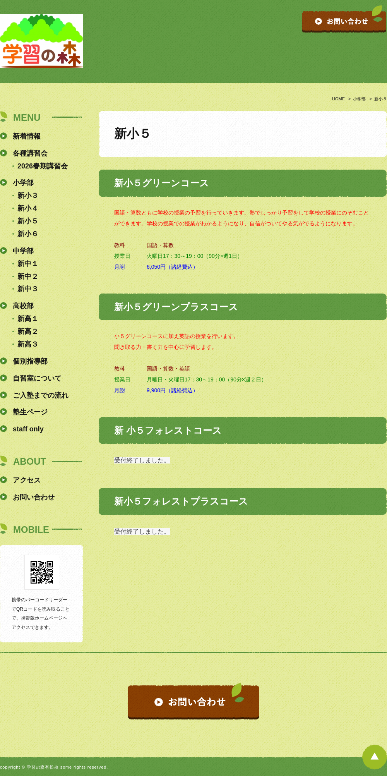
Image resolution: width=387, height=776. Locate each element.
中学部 (23, 251)
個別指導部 (30, 361)
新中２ (27, 276)
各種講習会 (30, 153)
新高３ (27, 344)
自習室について (37, 378)
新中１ (27, 264)
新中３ (27, 289)
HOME (338, 98)
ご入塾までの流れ (40, 395)
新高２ (27, 331)
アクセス (27, 480)
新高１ (27, 319)
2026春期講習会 (42, 166)
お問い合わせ (34, 497)
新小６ (27, 234)
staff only (28, 429)
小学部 (359, 98)
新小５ (27, 221)
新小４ (27, 208)
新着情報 (27, 136)
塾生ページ (30, 412)
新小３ (27, 195)
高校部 (23, 306)
